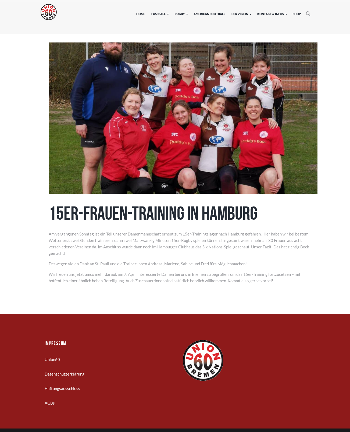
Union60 (52, 359)
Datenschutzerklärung (64, 374)
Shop (297, 14)
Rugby (180, 14)
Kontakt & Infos (270, 14)
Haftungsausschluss (62, 388)
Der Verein (239, 14)
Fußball (158, 14)
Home (140, 14)
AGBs (50, 403)
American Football (209, 14)
